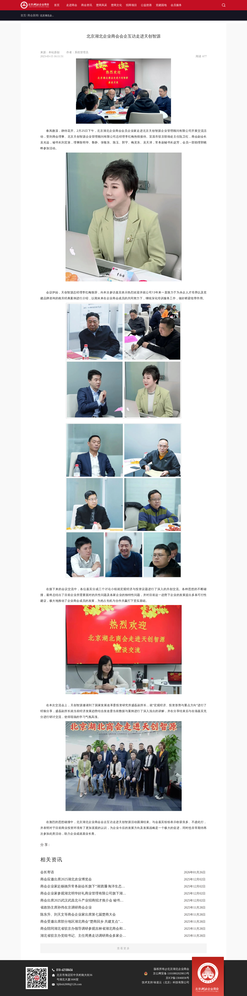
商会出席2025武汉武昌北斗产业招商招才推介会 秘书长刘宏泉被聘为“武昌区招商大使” (83, 900)
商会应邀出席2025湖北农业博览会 (66, 879)
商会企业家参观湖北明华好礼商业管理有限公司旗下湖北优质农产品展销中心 (83, 893)
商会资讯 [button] (86, 5)
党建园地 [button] (161, 5)
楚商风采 (101, 5)
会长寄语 (47, 872)
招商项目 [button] (131, 5)
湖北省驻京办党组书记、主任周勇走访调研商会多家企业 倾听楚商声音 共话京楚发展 (83, 935)
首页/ (24, 15)
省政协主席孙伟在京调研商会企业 (66, 907)
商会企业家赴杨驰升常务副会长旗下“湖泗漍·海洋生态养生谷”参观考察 (83, 886)
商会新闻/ (33, 15)
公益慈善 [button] (146, 5)
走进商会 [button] (71, 5)
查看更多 (123, 948)
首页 (57, 5)
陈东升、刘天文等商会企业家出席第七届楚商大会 (78, 914)
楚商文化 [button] (116, 5)
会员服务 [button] (176, 5)
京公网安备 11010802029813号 (171, 973)
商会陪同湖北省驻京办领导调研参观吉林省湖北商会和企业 (83, 928)
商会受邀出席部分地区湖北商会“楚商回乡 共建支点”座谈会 (83, 921)
